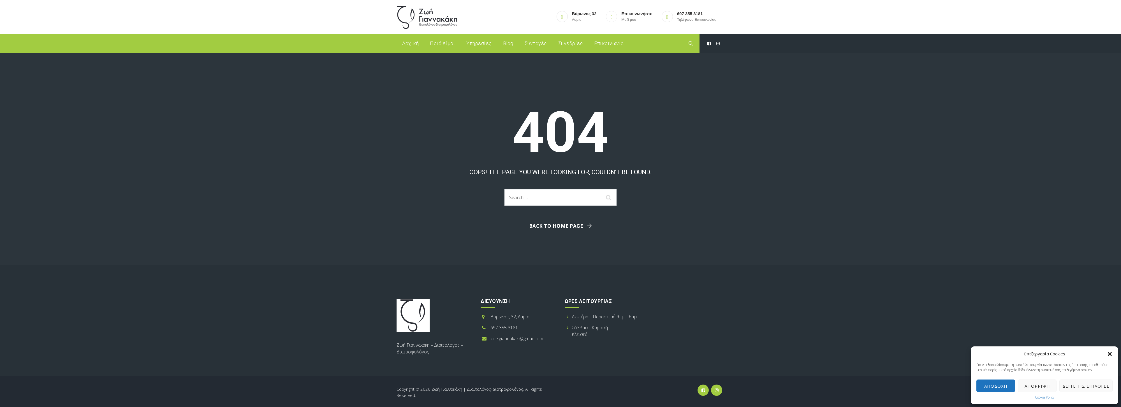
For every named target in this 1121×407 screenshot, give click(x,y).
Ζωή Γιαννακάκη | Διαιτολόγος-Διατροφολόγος (477, 389)
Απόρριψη (1037, 386)
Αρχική (410, 43)
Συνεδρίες (570, 43)
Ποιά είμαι (442, 43)
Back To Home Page (556, 226)
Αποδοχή (995, 386)
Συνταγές (536, 43)
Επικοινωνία (609, 43)
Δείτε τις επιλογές (1086, 386)
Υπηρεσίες (479, 43)
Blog (508, 43)
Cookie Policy (1044, 397)
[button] (1110, 354)
